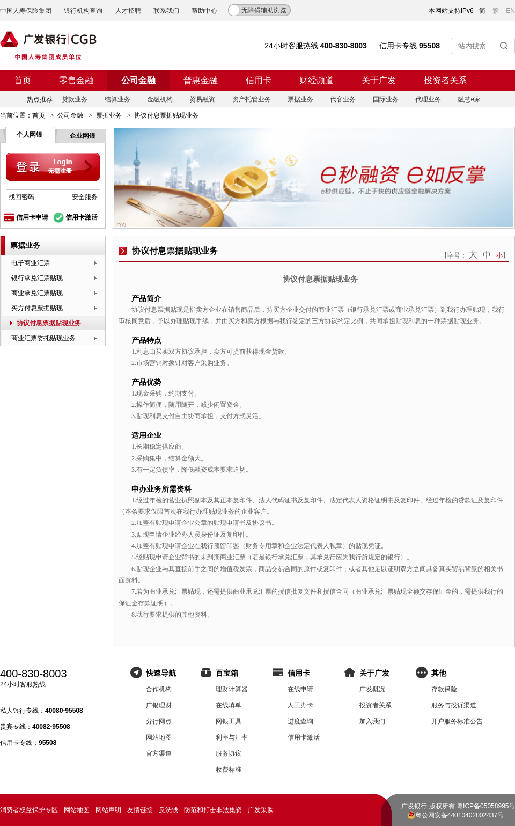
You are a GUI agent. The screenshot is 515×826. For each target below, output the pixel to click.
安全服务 (85, 197)
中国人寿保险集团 (26, 10)
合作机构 (159, 689)
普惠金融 (200, 80)
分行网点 (159, 721)
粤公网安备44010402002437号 (459, 815)
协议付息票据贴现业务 (49, 323)
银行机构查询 (83, 10)
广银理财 (159, 705)
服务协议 (228, 753)
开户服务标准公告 (457, 721)
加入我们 (372, 721)
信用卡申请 (32, 217)
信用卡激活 (81, 217)
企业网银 (82, 136)
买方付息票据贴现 (37, 308)
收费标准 (228, 769)
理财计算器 (232, 689)
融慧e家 (469, 99)
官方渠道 (159, 753)
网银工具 (228, 721)
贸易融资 (202, 99)
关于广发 (379, 80)
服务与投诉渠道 (453, 705)
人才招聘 (128, 10)
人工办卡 (300, 705)
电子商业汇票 (30, 263)
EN (510, 10)
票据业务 (300, 99)
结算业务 (117, 99)
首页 (22, 80)
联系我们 (166, 10)
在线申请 (300, 689)
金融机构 (160, 99)
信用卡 (258, 80)
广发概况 (372, 689)
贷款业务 (74, 99)
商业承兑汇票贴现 (37, 293)
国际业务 (386, 99)
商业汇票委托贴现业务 (43, 338)
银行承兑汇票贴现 (37, 278)
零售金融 (76, 80)
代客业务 (343, 99)
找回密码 (21, 197)
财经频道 (316, 80)
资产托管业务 (251, 99)
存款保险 (444, 689)
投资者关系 (445, 80)
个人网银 (29, 134)
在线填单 (228, 705)
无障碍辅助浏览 (263, 10)
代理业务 (428, 99)
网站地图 (159, 737)
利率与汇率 (232, 737)
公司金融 (138, 80)
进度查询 (300, 721)
